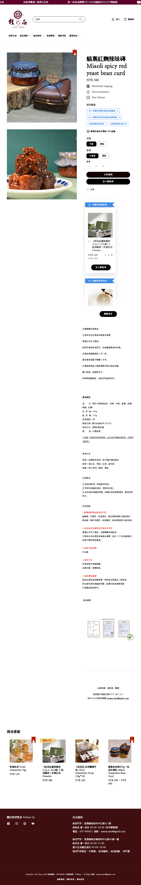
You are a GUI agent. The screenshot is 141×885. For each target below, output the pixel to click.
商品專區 (24, 36)
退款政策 (80, 879)
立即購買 (108, 174)
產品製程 (37, 36)
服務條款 (61, 879)
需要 (104, 156)
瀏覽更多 (108, 314)
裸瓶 (102, 144)
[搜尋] (80, 19)
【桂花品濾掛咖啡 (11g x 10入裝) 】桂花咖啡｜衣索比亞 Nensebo (100, 246)
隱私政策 (70, 879)
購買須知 (73, 36)
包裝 (88, 138)
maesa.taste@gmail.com (118, 698)
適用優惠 (91, 104)
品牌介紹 (13, 36)
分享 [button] (90, 189)
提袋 (88, 150)
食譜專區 (51, 36)
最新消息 (62, 36)
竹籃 (91, 144)
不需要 (92, 156)
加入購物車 (108, 181)
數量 (88, 162)
